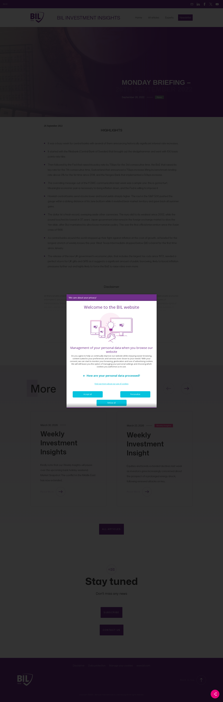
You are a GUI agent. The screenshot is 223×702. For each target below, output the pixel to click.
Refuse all (112, 404)
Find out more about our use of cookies (111, 385)
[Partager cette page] (215, 694)
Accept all (87, 395)
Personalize (135, 395)
